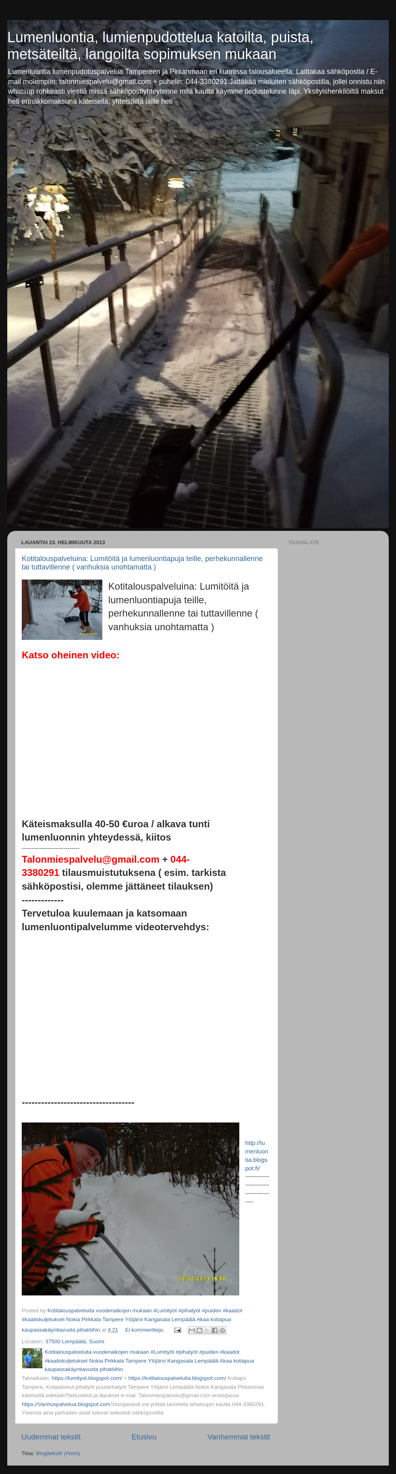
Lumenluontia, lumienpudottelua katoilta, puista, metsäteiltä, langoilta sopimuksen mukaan (160, 45)
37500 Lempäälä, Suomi (75, 1341)
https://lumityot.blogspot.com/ (87, 1378)
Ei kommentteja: (145, 1330)
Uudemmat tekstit (51, 1437)
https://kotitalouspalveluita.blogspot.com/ (177, 1378)
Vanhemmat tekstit (238, 1437)
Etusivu (143, 1437)
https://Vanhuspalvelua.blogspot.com (66, 1404)
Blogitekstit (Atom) (58, 1453)
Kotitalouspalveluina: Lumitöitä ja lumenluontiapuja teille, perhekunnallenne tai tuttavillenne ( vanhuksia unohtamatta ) (142, 563)
